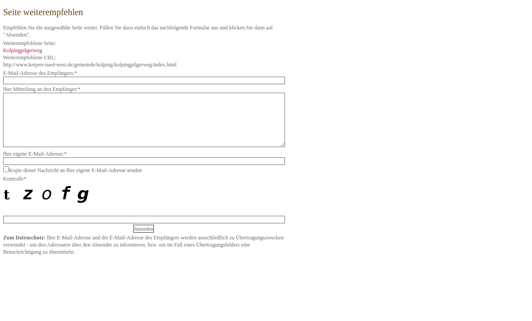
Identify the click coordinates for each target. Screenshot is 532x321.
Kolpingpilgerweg (22, 50)
